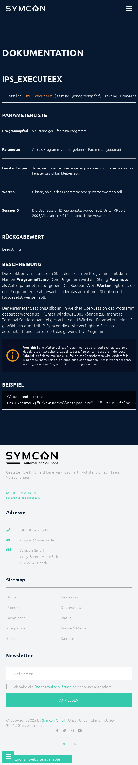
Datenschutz (71, 607)
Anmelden (69, 700)
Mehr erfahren (21, 492)
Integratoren (17, 627)
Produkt (13, 607)
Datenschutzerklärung (53, 686)
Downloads (15, 617)
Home (11, 597)
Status (66, 617)
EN (74, 743)
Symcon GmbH (54, 720)
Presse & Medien (75, 627)
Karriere (67, 638)
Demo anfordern (23, 497)
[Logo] (25, 8)
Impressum (70, 597)
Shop (10, 638)
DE (64, 743)
